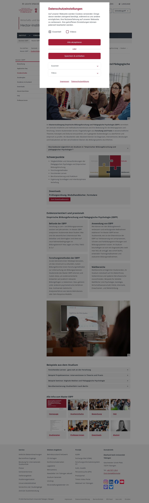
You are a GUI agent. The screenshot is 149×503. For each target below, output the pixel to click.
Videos (73, 32)
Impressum (64, 81)
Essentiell (56, 32)
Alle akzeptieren (74, 42)
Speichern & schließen (74, 56)
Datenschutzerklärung (80, 81)
